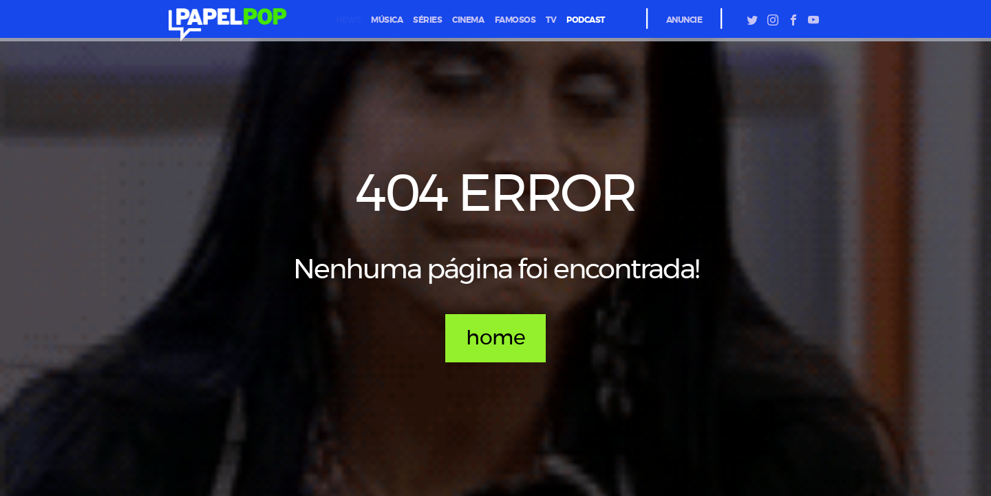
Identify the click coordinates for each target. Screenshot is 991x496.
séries (427, 20)
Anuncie (684, 20)
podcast (585, 20)
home (495, 338)
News (348, 20)
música (387, 20)
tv (551, 20)
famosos (515, 20)
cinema (468, 20)
